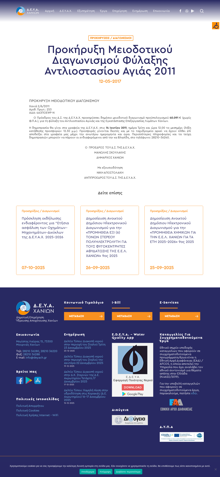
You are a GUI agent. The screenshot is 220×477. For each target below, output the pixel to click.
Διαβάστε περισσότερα (128, 471)
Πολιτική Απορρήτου (30, 405)
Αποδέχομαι (87, 471)
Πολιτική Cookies (27, 410)
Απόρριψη (105, 471)
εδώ (194, 393)
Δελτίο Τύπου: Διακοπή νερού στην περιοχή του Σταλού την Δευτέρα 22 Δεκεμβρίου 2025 (83, 359)
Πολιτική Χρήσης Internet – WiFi (37, 415)
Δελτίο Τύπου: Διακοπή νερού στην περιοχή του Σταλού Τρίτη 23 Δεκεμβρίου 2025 (84, 344)
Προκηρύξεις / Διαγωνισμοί (110, 38)
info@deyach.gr (36, 357)
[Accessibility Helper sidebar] (215, 26)
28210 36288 (31, 354)
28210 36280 (30, 351)
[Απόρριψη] (215, 469)
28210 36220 (49, 351)
